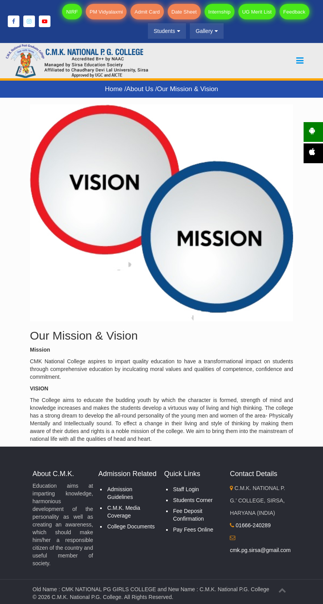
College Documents (131, 526)
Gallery (207, 31)
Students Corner (193, 500)
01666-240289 (250, 525)
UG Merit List (257, 12)
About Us (140, 89)
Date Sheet (184, 12)
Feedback (294, 12)
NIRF (72, 12)
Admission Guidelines (120, 493)
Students (167, 31)
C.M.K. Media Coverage (123, 512)
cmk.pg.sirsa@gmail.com (260, 550)
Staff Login (186, 489)
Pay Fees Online (193, 529)
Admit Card (147, 12)
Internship (219, 12)
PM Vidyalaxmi (106, 12)
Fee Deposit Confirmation (188, 515)
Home (114, 89)
